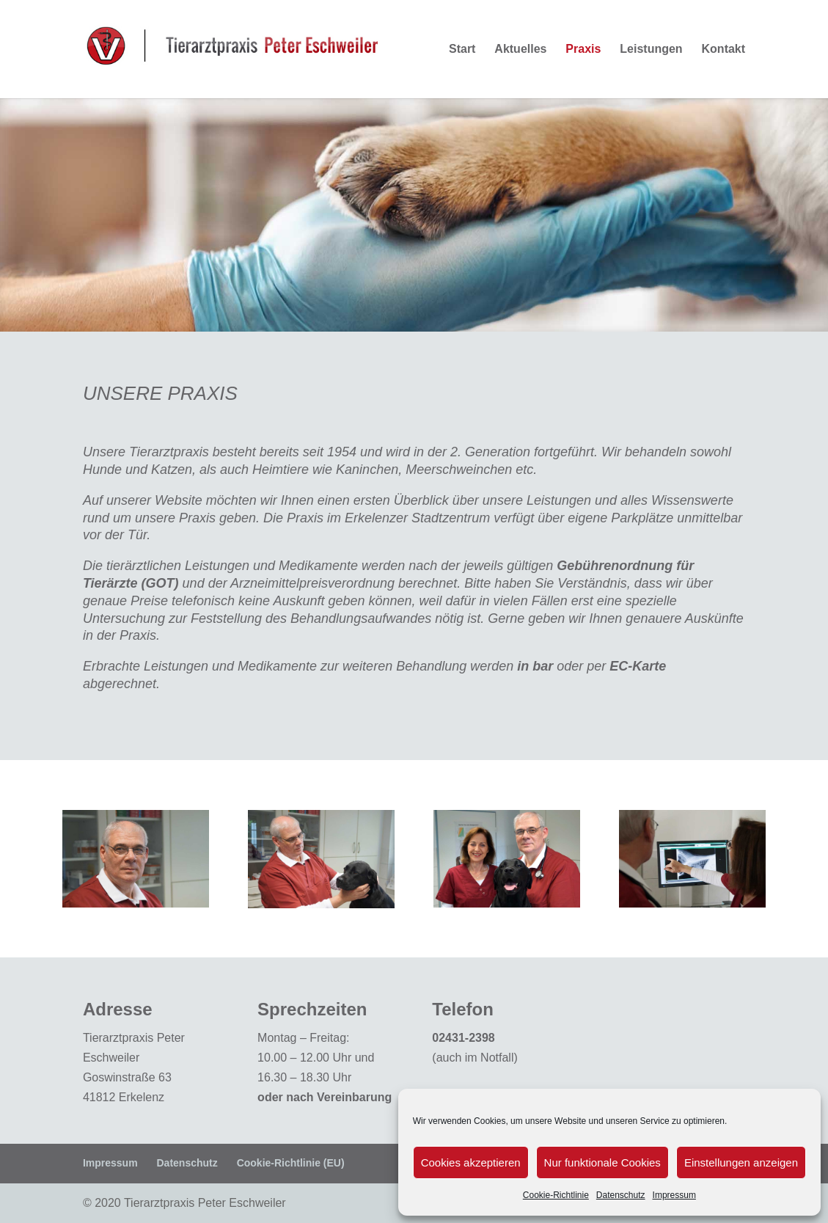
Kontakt (724, 49)
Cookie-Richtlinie (556, 1195)
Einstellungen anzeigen (741, 1162)
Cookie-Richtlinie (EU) (291, 1163)
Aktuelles (520, 49)
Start (462, 49)
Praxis (583, 49)
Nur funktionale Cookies (602, 1162)
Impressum (674, 1195)
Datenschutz (620, 1195)
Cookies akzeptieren (471, 1162)
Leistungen (651, 49)
